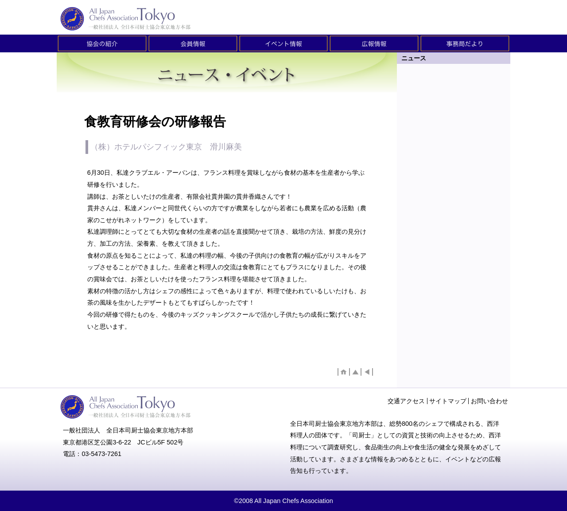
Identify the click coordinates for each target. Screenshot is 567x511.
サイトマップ (447, 401)
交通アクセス (406, 401)
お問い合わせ (489, 401)
